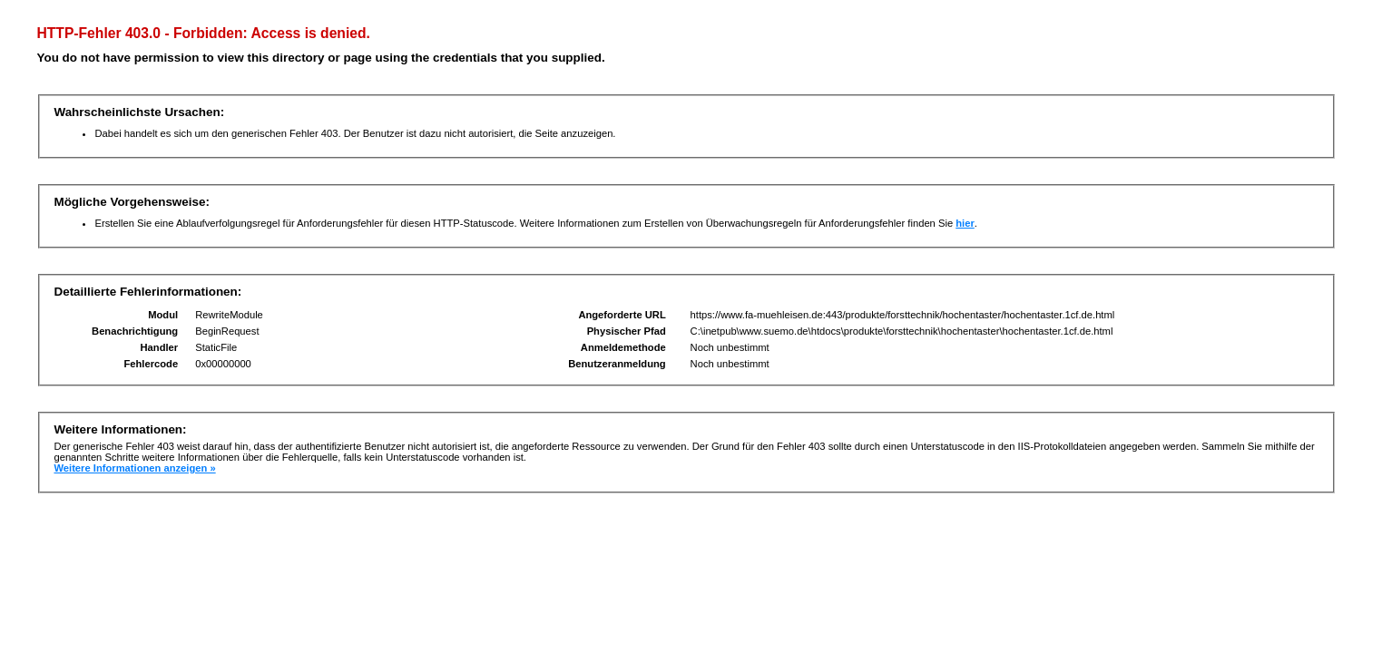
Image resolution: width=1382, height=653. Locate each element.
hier (965, 223)
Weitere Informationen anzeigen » (134, 468)
